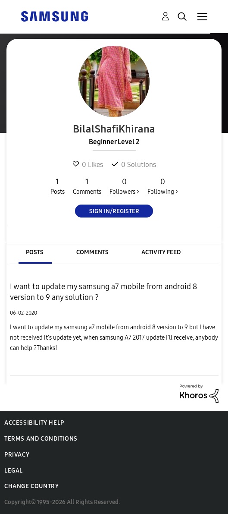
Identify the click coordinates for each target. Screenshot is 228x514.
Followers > (124, 186)
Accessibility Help (34, 422)
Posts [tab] (35, 252)
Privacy (16, 454)
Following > (162, 186)
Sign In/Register (114, 211)
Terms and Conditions (41, 438)
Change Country (31, 486)
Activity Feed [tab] (161, 252)
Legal (13, 470)
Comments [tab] (92, 252)
